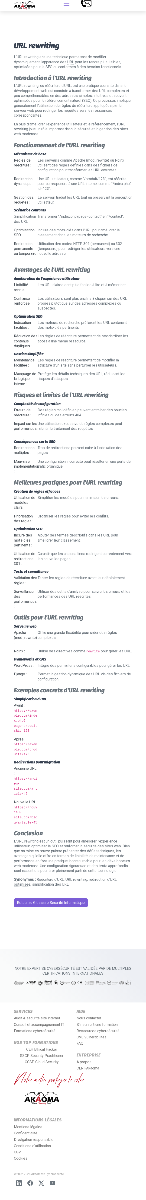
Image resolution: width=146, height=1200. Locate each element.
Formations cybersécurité (34, 1031)
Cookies (20, 1158)
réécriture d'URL (58, 85)
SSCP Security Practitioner (41, 1055)
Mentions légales (28, 1127)
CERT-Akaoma (88, 1068)
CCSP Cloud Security (42, 1062)
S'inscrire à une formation (97, 1024)
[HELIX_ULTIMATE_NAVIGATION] (66, 5)
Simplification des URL (25, 218)
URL (70, 62)
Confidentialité (25, 1133)
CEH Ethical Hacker (41, 1049)
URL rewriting (28, 57)
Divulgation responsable (33, 1139)
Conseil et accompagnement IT (39, 1024)
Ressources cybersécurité (98, 1031)
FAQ (80, 1043)
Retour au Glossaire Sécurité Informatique (51, 902)
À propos (84, 1062)
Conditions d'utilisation (32, 1146)
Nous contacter (89, 1018)
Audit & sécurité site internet (37, 1018)
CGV (17, 1152)
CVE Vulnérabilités (92, 1037)
